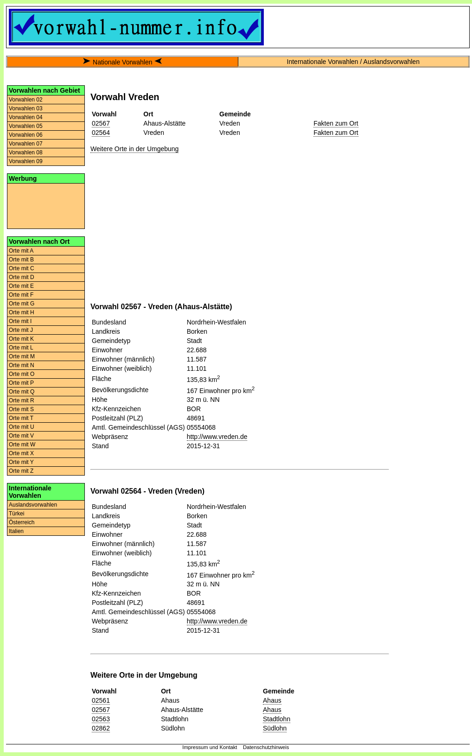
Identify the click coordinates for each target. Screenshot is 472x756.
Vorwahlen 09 (26, 161)
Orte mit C (21, 268)
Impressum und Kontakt (209, 747)
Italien (16, 531)
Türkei (16, 513)
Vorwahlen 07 (26, 143)
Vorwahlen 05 (26, 126)
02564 (101, 132)
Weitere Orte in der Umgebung (134, 148)
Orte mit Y (21, 462)
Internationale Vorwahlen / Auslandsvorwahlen (353, 61)
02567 (101, 123)
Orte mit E (21, 286)
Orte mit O (21, 374)
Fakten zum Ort (335, 123)
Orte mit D (21, 277)
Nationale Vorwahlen (122, 62)
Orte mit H (21, 312)
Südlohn (275, 728)
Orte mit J (21, 330)
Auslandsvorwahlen (33, 505)
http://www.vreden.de (217, 436)
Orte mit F (21, 295)
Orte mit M (22, 356)
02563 (101, 719)
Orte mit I (20, 321)
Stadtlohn (276, 719)
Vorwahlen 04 (26, 117)
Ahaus (272, 700)
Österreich (21, 522)
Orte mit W (22, 444)
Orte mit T (21, 418)
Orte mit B (21, 259)
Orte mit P (21, 383)
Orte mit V (21, 435)
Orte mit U (21, 427)
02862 (101, 728)
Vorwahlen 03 (26, 108)
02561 (101, 700)
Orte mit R (21, 400)
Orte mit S (21, 409)
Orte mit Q (21, 391)
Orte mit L (21, 347)
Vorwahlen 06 (26, 135)
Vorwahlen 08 (26, 152)
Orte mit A (21, 251)
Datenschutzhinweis (266, 747)
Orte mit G (21, 303)
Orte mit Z (21, 471)
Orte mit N (21, 365)
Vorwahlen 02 (26, 99)
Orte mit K (21, 339)
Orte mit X (21, 453)
